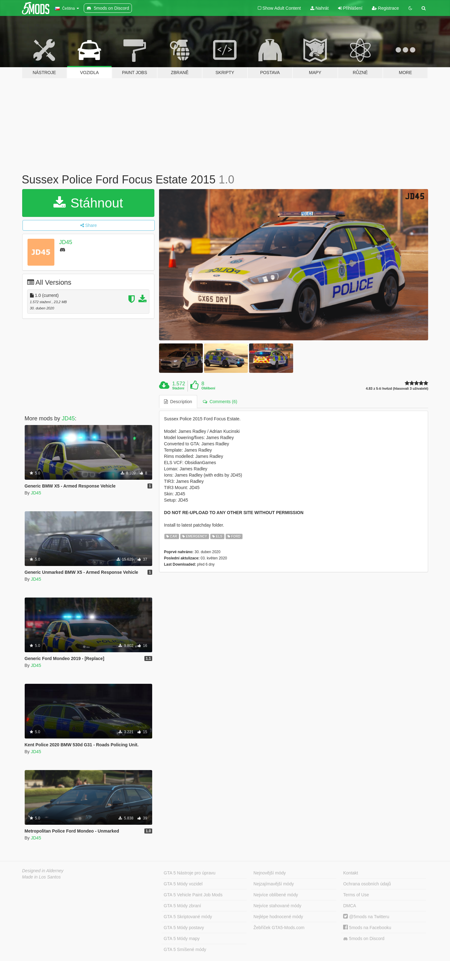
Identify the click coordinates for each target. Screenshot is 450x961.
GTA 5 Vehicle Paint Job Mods (193, 894)
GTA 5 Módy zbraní (182, 905)
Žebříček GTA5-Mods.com (278, 927)
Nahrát (319, 8)
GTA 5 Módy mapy (182, 938)
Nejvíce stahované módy (277, 905)
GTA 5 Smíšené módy (185, 949)
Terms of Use (356, 894)
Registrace (385, 8)
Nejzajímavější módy (273, 883)
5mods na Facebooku (367, 927)
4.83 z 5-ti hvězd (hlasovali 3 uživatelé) (397, 388)
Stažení (178, 388)
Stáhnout (88, 203)
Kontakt (350, 872)
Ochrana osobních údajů (367, 883)
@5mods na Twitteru (366, 916)
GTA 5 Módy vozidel (183, 883)
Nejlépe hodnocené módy (278, 916)
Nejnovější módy (269, 872)
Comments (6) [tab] (220, 401)
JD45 (65, 242)
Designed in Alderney (43, 870)
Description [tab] (178, 401)
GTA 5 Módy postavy (184, 927)
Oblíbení (208, 388)
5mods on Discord (363, 938)
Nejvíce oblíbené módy (275, 894)
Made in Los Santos (41, 876)
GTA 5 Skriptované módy (188, 916)
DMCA (349, 905)
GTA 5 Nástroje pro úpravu (189, 872)
